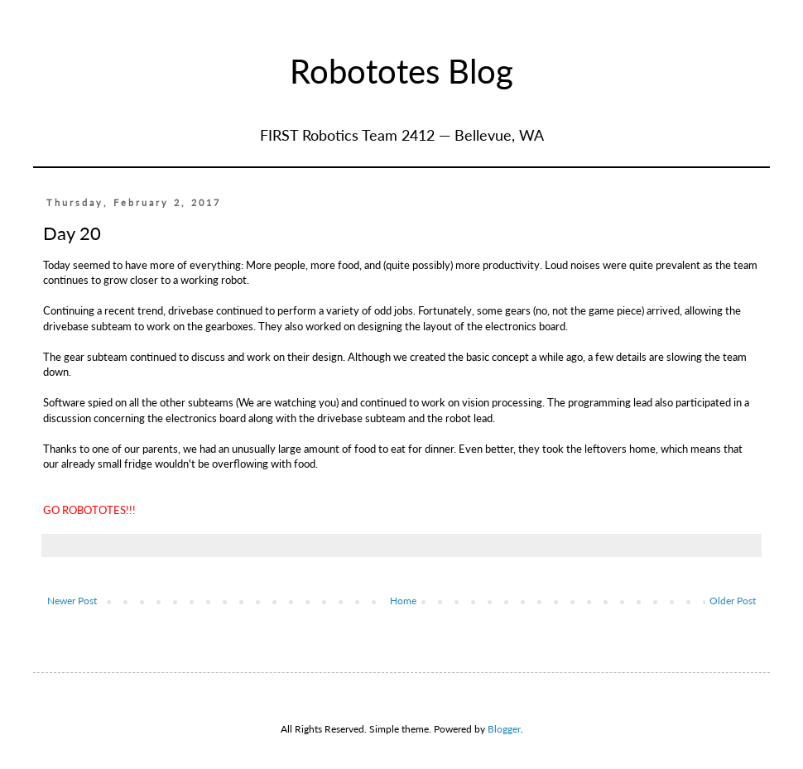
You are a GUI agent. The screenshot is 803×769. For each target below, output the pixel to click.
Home (403, 600)
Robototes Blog (401, 71)
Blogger (504, 729)
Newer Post (72, 600)
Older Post (732, 600)
